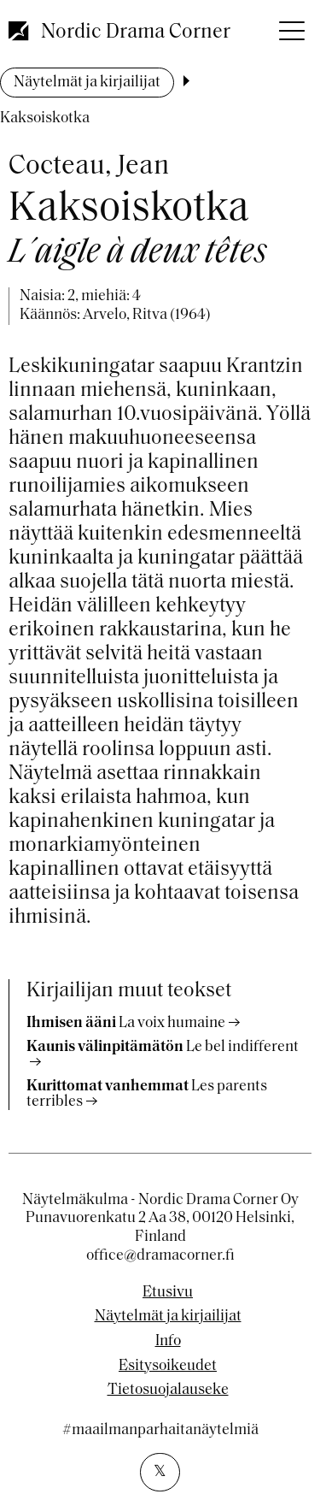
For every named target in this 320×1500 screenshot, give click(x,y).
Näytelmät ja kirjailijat (87, 82)
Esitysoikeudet (168, 1366)
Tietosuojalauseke (168, 1390)
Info (168, 1341)
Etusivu (168, 1293)
